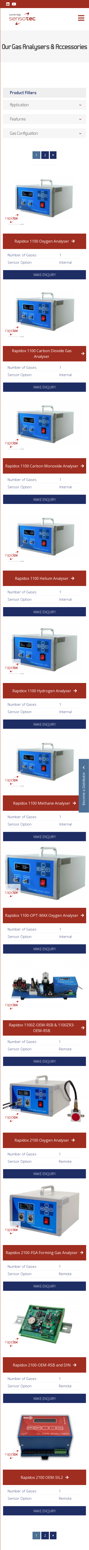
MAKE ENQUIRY (44, 274)
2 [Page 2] (45, 155)
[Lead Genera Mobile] (20, 18)
